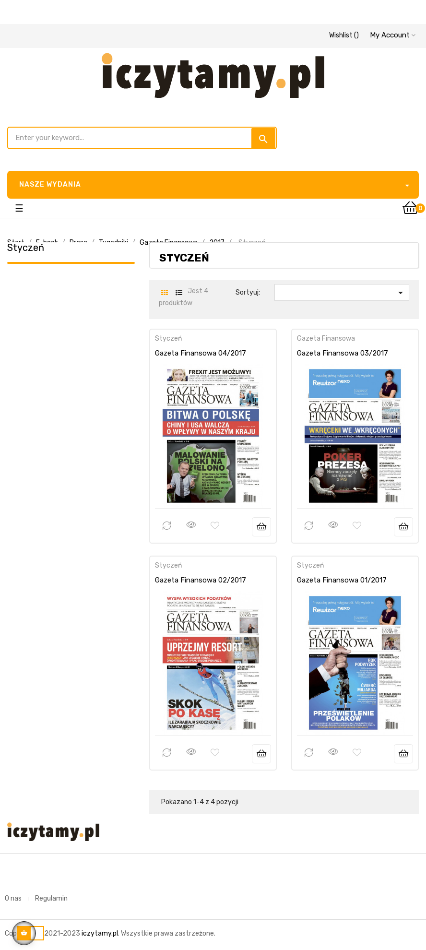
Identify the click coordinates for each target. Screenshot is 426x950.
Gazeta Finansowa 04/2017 (200, 353)
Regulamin (51, 898)
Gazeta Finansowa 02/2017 (200, 580)
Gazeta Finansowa (326, 338)
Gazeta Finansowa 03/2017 (342, 353)
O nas (13, 898)
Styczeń (25, 247)
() (344, 35)
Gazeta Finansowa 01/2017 (342, 580)
